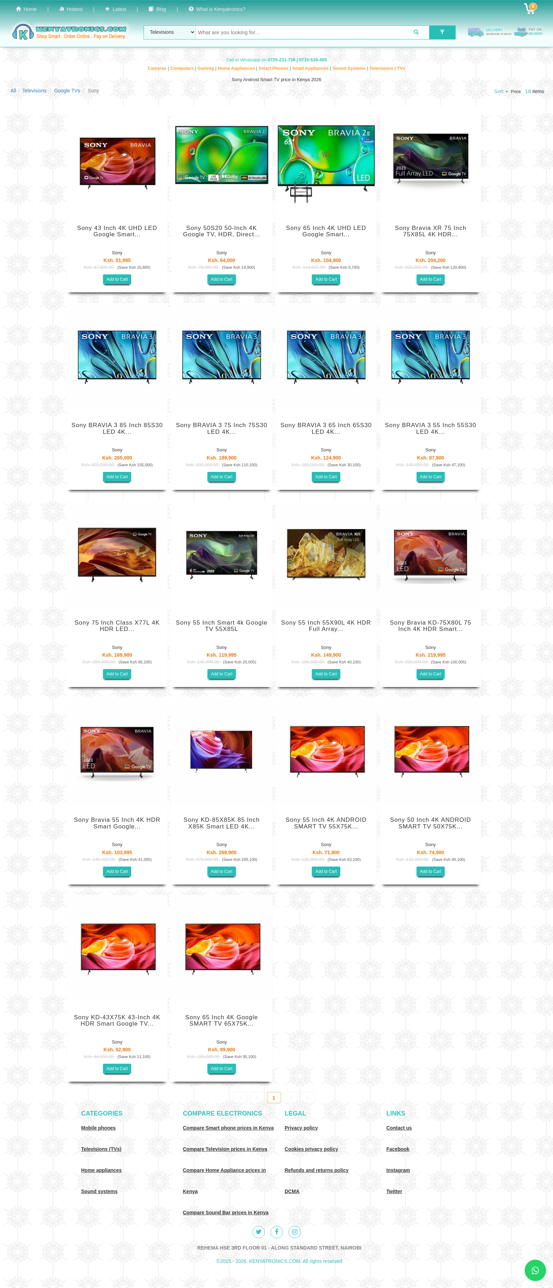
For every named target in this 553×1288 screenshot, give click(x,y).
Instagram (398, 1170)
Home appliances (101, 1170)
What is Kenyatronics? (217, 9)
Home (26, 9)
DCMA (292, 1191)
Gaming (206, 68)
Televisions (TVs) (101, 1149)
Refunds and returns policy (316, 1170)
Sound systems (99, 1191)
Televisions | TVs (387, 68)
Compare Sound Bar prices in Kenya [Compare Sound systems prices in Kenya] (226, 1212)
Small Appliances (311, 68)
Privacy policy (301, 1128)
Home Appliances (237, 68)
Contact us (399, 1128)
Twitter (394, 1191)
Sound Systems (350, 68)
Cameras (158, 68)
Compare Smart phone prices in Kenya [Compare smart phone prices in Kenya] (228, 1128)
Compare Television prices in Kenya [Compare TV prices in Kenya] (225, 1149)
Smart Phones (274, 68)
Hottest (71, 9)
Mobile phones (98, 1128)
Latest (115, 9)
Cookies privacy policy (311, 1149)
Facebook (398, 1149)
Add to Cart (117, 279)
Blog (157, 9)
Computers (182, 68)
